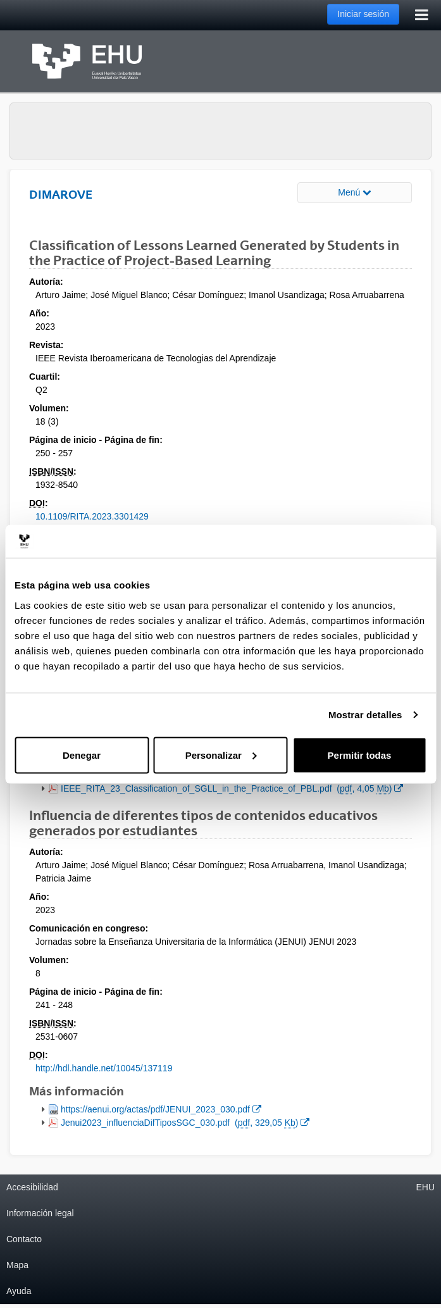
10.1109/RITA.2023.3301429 (92, 516)
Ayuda (18, 1291)
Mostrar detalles (365, 714)
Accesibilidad (32, 1187)
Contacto (24, 1239)
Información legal (40, 1213)
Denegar (82, 754)
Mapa (17, 1265)
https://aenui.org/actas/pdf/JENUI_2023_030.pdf (160, 1108)
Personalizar (221, 754)
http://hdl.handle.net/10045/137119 (103, 1068)
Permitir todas (360, 754)
